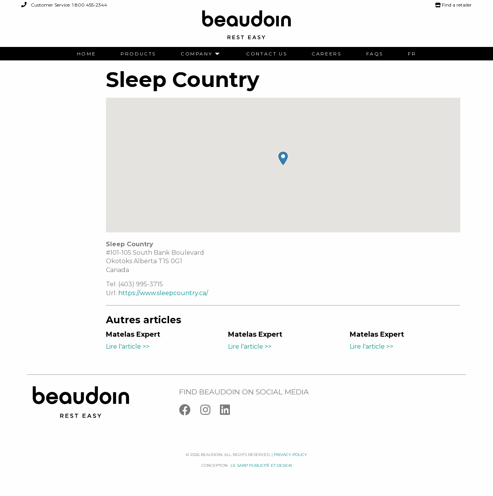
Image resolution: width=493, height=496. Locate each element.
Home (86, 54)
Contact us (266, 54)
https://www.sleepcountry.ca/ (163, 293)
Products (138, 54)
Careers (326, 54)
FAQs (374, 54)
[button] (283, 158)
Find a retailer (453, 5)
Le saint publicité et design (261, 465)
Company (196, 54)
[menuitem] (86, 54)
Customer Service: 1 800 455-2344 (64, 5)
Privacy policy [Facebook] (290, 454)
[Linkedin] (229, 411)
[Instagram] (210, 411)
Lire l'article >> (127, 346)
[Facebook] (189, 411)
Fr (412, 54)
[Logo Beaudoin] (246, 28)
